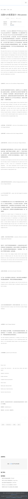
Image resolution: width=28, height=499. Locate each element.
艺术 (8, 9)
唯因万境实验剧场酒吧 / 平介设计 (8, 478)
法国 (3, 424)
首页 (2, 9)
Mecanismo (12, 24)
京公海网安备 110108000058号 (16, 497)
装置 (14, 424)
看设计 (5, 9)
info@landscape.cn (14, 494)
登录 (11, 463)
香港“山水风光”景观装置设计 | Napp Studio (10, 480)
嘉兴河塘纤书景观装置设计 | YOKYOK (9, 482)
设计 (19, 424)
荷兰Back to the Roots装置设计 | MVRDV (9, 484)
